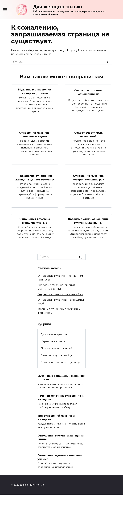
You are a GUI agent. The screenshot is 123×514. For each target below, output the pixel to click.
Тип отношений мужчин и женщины (56, 417)
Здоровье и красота (54, 334)
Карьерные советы (53, 341)
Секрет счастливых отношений (88, 134)
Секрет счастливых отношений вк (88, 92)
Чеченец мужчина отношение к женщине (60, 397)
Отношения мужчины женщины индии (34, 134)
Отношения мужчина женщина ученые (34, 221)
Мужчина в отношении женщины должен (34, 91)
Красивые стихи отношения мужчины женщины (88, 221)
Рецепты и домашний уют (57, 355)
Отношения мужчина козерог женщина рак (88, 177)
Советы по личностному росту (60, 362)
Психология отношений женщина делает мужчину (34, 177)
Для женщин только (57, 6)
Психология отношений (56, 348)
